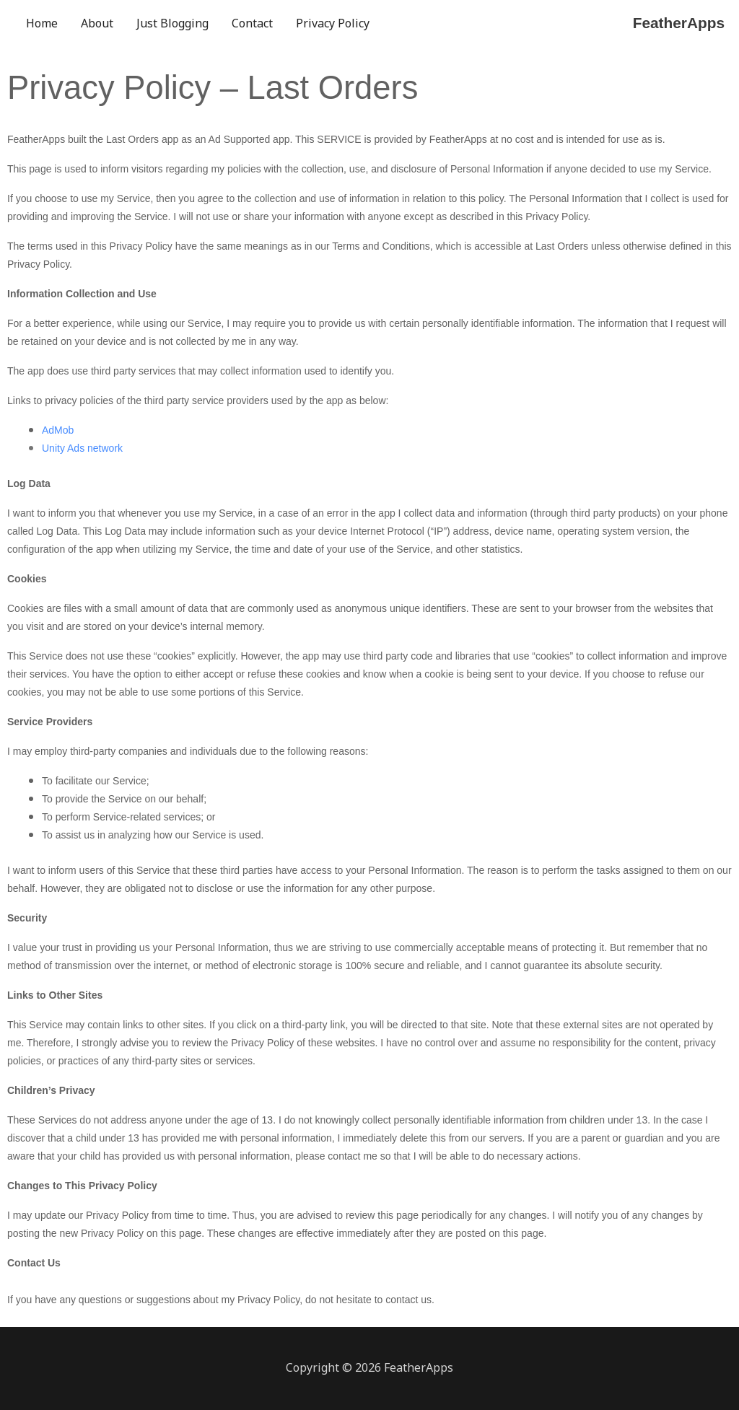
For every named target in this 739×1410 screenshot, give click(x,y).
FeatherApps (676, 23)
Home (42, 23)
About (97, 23)
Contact (252, 23)
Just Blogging (172, 23)
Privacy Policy (333, 23)
